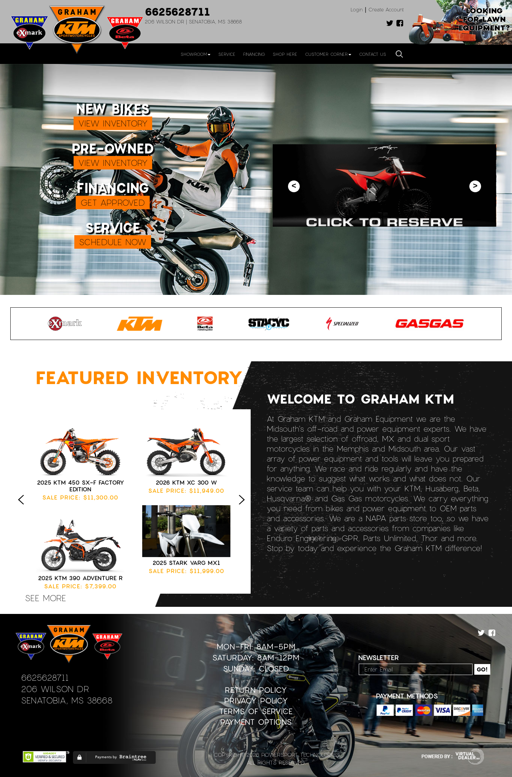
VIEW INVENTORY (113, 123)
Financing (254, 54)
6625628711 (177, 11)
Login (357, 9)
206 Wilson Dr (55, 689)
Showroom (195, 54)
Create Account (386, 9)
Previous (23, 507)
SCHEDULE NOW (112, 242)
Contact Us (372, 54)
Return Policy (256, 690)
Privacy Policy (256, 700)
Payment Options (256, 722)
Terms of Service (256, 711)
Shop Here (285, 54)
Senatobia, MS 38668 (66, 700)
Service (226, 54)
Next (243, 507)
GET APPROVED (112, 202)
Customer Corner (328, 54)
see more (45, 598)
